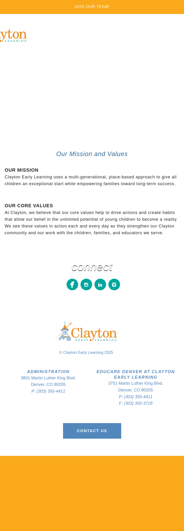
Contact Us (92, 431)
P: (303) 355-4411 (48, 391)
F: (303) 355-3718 (135, 403)
